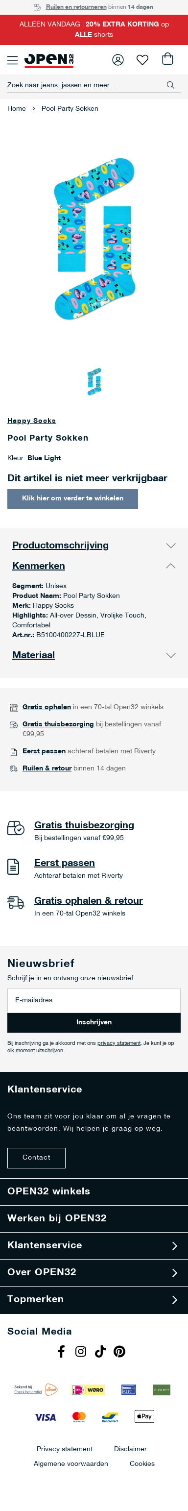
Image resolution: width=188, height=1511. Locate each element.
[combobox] (94, 85)
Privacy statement (65, 1449)
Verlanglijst (142, 60)
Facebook (62, 1352)
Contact (36, 1158)
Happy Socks (31, 421)
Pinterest (121, 1352)
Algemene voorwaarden (71, 1464)
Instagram (81, 1352)
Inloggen (118, 60)
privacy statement (119, 1043)
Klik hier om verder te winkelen (72, 498)
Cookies (142, 1464)
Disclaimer (130, 1449)
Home (16, 109)
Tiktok (101, 1352)
